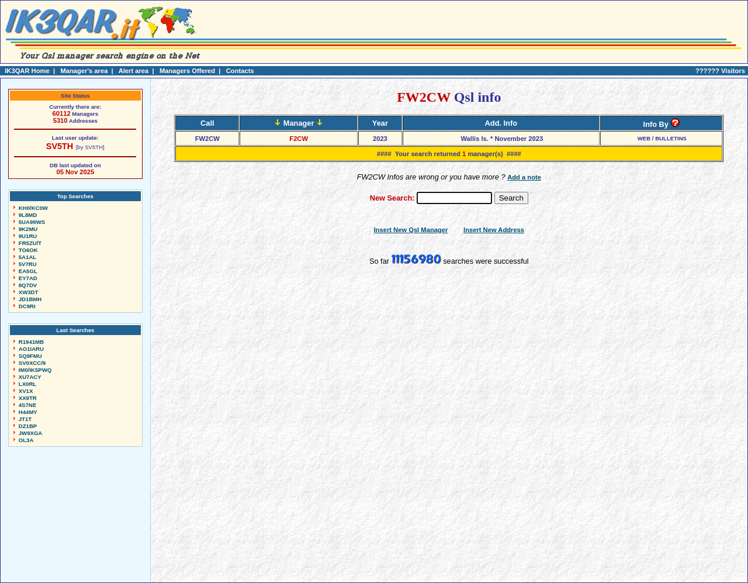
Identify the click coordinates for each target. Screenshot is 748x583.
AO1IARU (31, 349)
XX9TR (28, 398)
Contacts (240, 70)
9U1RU (28, 236)
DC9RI (27, 306)
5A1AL (27, 257)
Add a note (524, 177)
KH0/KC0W (33, 208)
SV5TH (59, 146)
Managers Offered (187, 70)
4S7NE (27, 405)
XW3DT (29, 292)
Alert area (134, 70)
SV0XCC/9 (32, 363)
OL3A (26, 440)
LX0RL (27, 384)
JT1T (25, 419)
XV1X (26, 391)
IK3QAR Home (27, 70)
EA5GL (28, 271)
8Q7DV (28, 285)
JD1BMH (30, 299)
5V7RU (28, 264)
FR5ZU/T (30, 243)
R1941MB (31, 342)
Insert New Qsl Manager (411, 229)
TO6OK (28, 250)
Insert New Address (493, 229)
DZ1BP (28, 426)
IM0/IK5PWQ (35, 370)
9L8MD (28, 215)
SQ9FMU (30, 356)
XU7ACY (30, 377)
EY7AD (28, 278)
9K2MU (28, 229)
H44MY (28, 412)
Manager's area (84, 70)
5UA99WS (32, 222)
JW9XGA (31, 433)
